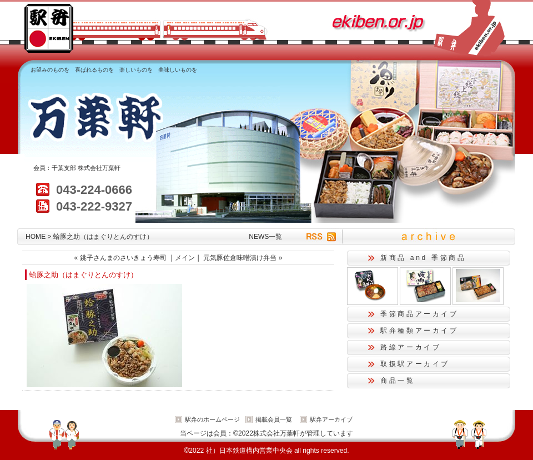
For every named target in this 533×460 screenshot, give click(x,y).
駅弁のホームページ (212, 419)
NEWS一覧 (265, 237)
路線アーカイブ (410, 347)
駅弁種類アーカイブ (419, 330)
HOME (36, 237)
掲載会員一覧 (273, 419)
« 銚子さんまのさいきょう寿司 (120, 258)
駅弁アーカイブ (331, 419)
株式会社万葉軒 (99, 167)
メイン (185, 258)
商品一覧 (397, 380)
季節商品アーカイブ (419, 314)
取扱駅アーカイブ (415, 364)
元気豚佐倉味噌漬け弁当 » (242, 258)
